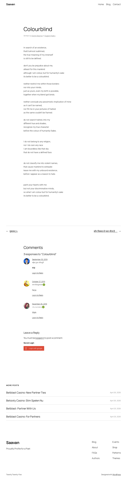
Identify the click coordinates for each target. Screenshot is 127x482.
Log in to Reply (37, 273)
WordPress (116, 474)
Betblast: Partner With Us (21, 408)
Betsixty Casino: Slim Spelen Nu (24, 400)
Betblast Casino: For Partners (23, 416)
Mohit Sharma (37, 36)
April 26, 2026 (115, 392)
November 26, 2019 (39, 304)
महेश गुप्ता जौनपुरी (38, 262)
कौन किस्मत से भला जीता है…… (105, 231)
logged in (39, 337)
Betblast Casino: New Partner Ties (26, 392)
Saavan (10, 4)
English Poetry (50, 36)
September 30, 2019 (40, 259)
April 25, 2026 (115, 408)
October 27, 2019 (38, 281)
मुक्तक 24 (14, 231)
